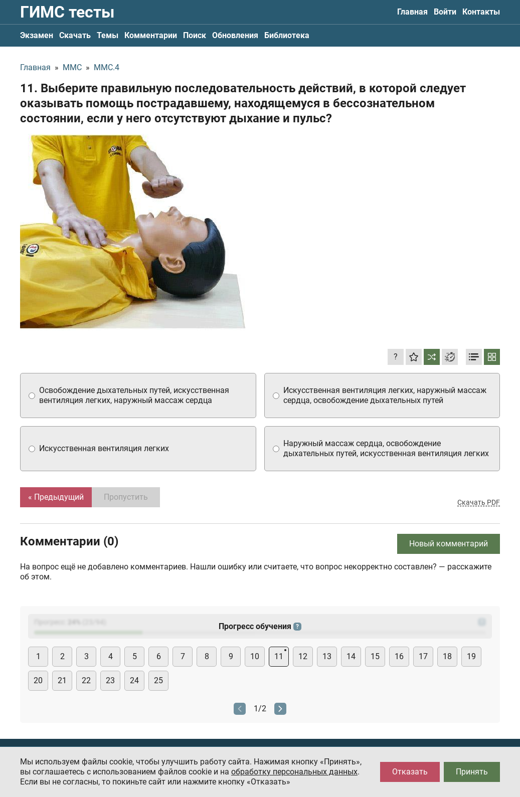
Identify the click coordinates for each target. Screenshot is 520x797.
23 (110, 680)
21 (62, 680)
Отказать (410, 771)
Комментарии (150, 35)
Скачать (75, 35)
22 (86, 680)
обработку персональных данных (294, 771)
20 (38, 680)
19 (471, 656)
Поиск (194, 35)
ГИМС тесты (67, 12)
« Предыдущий (56, 497)
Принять (472, 771)
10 (254, 656)
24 (134, 680)
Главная (412, 12)
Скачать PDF (478, 502)
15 (375, 656)
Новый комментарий (448, 543)
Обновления (235, 35)
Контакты (481, 12)
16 (399, 656)
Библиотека (286, 35)
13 (326, 656)
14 (351, 656)
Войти (445, 12)
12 (302, 656)
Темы (107, 35)
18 (447, 656)
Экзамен (36, 35)
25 (158, 680)
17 (423, 656)
